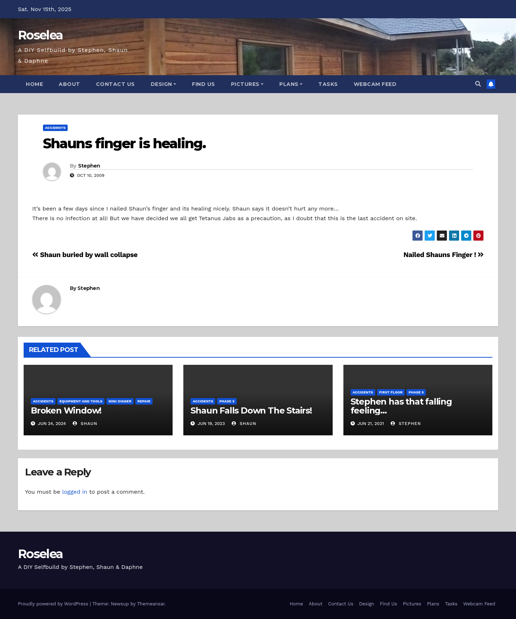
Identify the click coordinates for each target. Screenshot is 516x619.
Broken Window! (66, 410)
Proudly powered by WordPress (54, 603)
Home (34, 84)
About (69, 84)
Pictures (247, 84)
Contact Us (115, 84)
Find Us (203, 84)
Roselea (40, 35)
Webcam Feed (375, 84)
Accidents (55, 128)
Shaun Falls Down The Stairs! (251, 410)
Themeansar (151, 603)
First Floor (390, 392)
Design (164, 84)
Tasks (328, 84)
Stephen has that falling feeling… (401, 406)
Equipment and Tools (80, 401)
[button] (478, 84)
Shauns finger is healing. (124, 143)
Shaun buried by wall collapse (85, 255)
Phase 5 (226, 401)
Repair (144, 401)
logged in (74, 491)
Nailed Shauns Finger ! (444, 255)
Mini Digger (119, 401)
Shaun (85, 423)
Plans (291, 84)
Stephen (89, 166)
